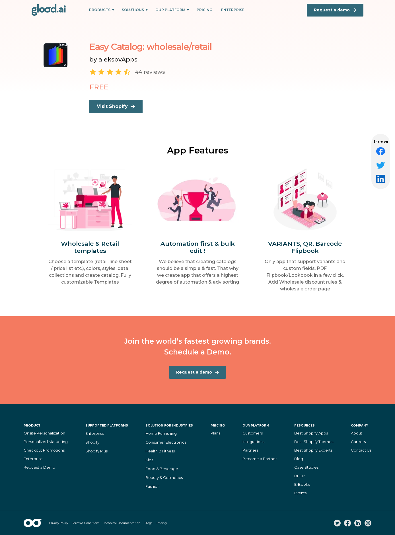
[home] (49, 10)
